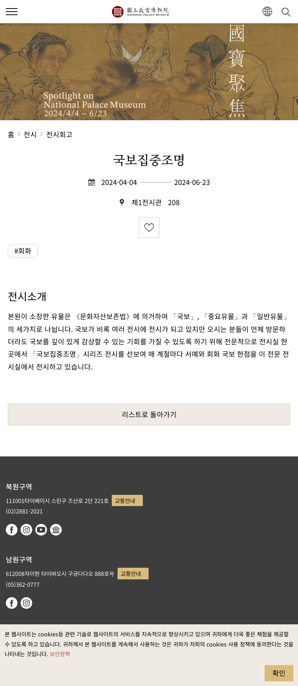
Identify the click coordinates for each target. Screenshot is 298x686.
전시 (30, 134)
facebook (11, 530)
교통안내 (125, 500)
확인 (279, 673)
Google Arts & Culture (56, 530)
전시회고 (59, 134)
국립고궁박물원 (140, 11)
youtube (41, 530)
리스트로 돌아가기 (149, 414)
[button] (267, 12)
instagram (26, 530)
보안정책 (60, 654)
